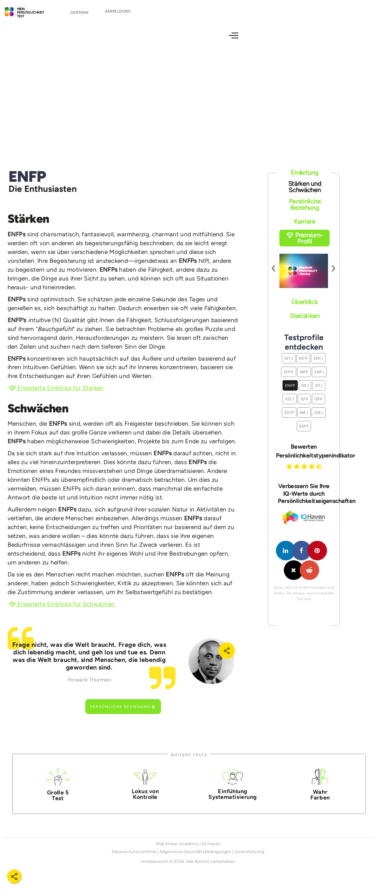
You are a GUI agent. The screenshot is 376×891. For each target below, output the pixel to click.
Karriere (304, 227)
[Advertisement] (188, 106)
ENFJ (319, 377)
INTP (303, 364)
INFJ (304, 418)
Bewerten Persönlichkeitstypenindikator (303, 456)
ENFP (290, 391)
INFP (304, 377)
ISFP (318, 404)
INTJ (288, 364)
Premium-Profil (304, 244)
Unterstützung (249, 857)
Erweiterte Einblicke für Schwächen (62, 609)
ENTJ (318, 364)
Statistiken (304, 321)
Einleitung (304, 178)
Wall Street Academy (177, 849)
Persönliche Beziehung (123, 712)
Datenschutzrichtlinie (134, 857)
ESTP (289, 418)
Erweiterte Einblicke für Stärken (56, 393)
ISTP (304, 404)
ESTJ (289, 404)
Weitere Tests (189, 760)
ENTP (289, 377)
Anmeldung (118, 14)
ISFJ (305, 391)
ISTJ (319, 391)
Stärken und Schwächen (304, 192)
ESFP (303, 431)
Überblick (304, 307)
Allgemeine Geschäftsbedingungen (195, 857)
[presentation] (274, 273)
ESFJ (318, 418)
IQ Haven (211, 849)
